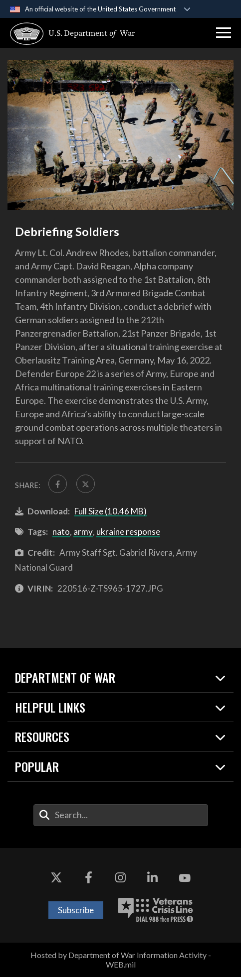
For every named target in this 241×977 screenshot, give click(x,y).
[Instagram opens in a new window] (120, 877)
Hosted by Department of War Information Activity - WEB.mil (120, 959)
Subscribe (76, 910)
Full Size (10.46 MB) (110, 511)
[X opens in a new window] (56, 877)
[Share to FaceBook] (57, 484)
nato (61, 531)
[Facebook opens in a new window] (88, 877)
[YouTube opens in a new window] (184, 877)
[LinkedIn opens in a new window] (152, 877)
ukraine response (128, 531)
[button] (223, 32)
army (83, 531)
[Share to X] (85, 484)
